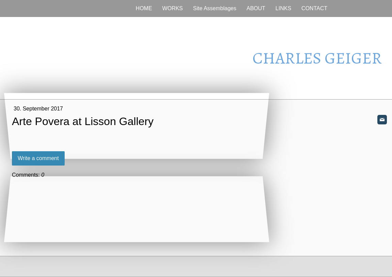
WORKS (172, 8)
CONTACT (314, 8)
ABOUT (255, 8)
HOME (144, 8)
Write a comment (38, 158)
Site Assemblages (214, 8)
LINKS (283, 8)
